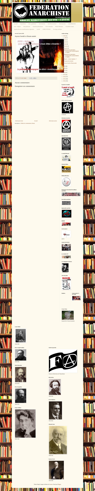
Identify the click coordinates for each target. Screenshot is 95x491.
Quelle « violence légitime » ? (70, 59)
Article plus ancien (53, 120)
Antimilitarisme (72, 23)
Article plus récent (19, 120)
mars (65, 44)
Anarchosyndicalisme (38, 26)
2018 (64, 68)
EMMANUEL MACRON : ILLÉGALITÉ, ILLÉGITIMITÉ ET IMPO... (71, 51)
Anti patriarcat (26, 26)
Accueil (16, 23)
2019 (64, 66)
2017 (64, 70)
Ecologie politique (57, 29)
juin (65, 39)
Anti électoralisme (52, 23)
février (65, 46)
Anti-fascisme (62, 23)
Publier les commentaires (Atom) (28, 123)
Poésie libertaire (59, 26)
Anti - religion (17, 26)
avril (65, 41)
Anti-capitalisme (32, 23)
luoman (50, 484)
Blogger (59, 484)
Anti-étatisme (42, 23)
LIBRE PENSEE (47, 29)
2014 (64, 76)
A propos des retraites (68, 61)
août (65, 37)
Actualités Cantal (69, 26)
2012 (64, 81)
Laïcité (38, 29)
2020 (64, 35)
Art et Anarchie (49, 26)
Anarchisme (23, 23)
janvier (66, 48)
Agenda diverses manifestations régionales (24, 29)
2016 (64, 72)
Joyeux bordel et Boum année (70, 63)
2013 (64, 78)
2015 (64, 74)
